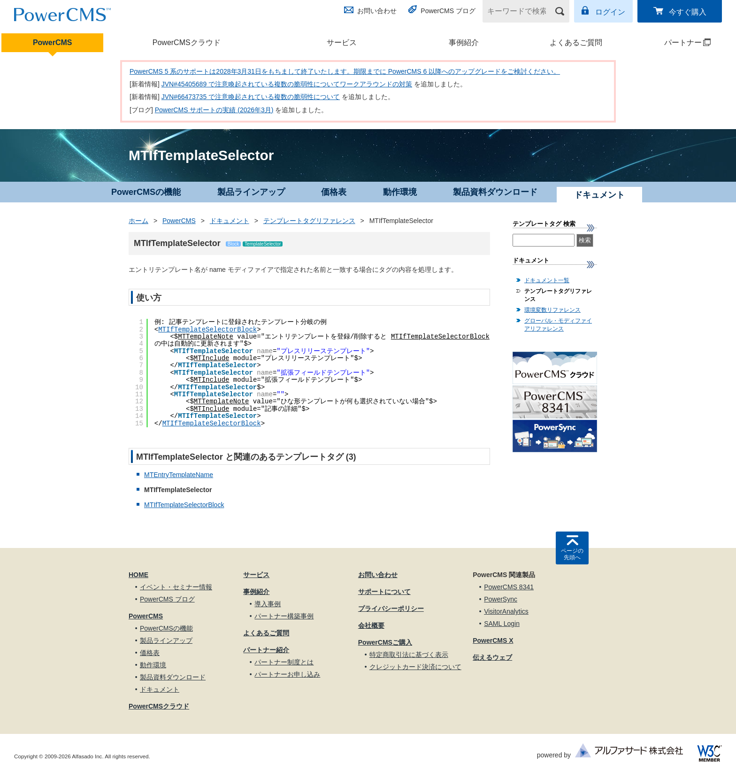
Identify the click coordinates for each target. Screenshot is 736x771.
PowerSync (500, 599)
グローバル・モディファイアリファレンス (558, 324)
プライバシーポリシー (391, 608)
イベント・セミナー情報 (176, 587)
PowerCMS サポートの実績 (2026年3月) (214, 110)
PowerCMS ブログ (448, 11)
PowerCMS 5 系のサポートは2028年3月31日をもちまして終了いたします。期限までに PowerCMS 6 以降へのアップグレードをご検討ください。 (345, 71)
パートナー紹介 (266, 650)
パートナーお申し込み (287, 674)
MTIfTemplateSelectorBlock (207, 329)
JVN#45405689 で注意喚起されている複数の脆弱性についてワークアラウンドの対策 (286, 84)
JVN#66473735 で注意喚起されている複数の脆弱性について (250, 96)
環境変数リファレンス (552, 310)
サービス (342, 42)
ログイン (610, 12)
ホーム (138, 220)
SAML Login (502, 623)
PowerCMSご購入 (385, 642)
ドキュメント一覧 (546, 280)
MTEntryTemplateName (178, 474)
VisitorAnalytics (506, 611)
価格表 (333, 192)
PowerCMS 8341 (509, 587)
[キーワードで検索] (520, 11)
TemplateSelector (263, 244)
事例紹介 (464, 42)
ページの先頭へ (572, 554)
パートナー (675, 42)
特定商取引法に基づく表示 (408, 654)
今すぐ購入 (687, 12)
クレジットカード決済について (415, 667)
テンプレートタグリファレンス (309, 220)
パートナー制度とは (284, 662)
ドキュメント (229, 220)
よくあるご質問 (576, 42)
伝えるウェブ (492, 657)
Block (233, 244)
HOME (138, 574)
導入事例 (267, 604)
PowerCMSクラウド (187, 42)
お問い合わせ (377, 11)
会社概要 (371, 625)
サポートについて (384, 591)
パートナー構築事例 (284, 616)
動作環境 (400, 192)
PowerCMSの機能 (146, 192)
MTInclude (212, 358)
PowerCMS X (493, 640)
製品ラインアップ (251, 192)
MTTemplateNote (205, 336)
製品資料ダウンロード (495, 192)
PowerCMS (52, 42)
